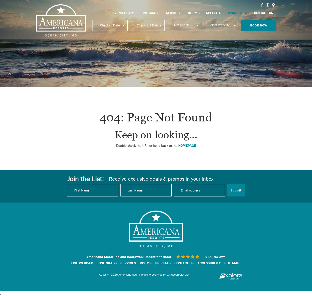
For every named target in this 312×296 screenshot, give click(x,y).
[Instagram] (267, 5)
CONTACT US (263, 13)
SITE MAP (231, 263)
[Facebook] (262, 5)
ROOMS (194, 13)
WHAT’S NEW (237, 13)
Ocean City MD (179, 274)
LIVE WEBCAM (123, 13)
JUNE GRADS (149, 13)
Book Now (258, 25)
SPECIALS (213, 13)
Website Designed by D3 (155, 274)
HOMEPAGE (187, 145)
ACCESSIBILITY (209, 263)
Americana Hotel (128, 274)
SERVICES (173, 13)
